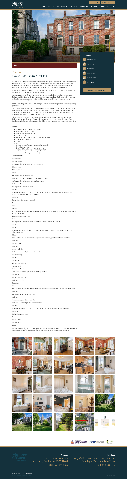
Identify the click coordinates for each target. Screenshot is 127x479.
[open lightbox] (22, 346)
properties (83, 6)
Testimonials (62, 6)
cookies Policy (27, 475)
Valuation (73, 6)
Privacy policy (16, 475)
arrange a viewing (97, 90)
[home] (18, 4)
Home (44, 6)
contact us (94, 2)
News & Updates (108, 2)
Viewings (93, 6)
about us (51, 6)
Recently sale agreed (107, 6)
